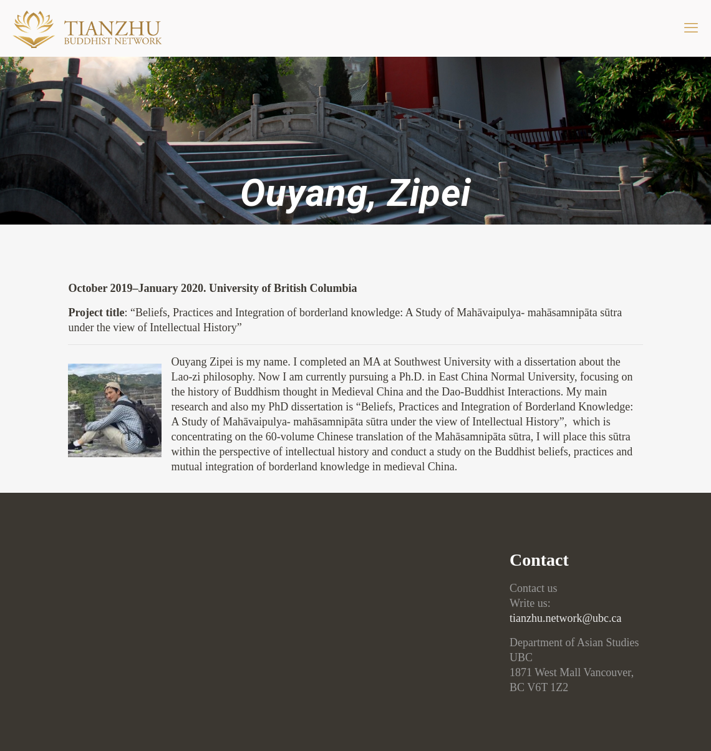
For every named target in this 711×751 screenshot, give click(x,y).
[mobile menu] (691, 28)
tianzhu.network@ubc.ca (566, 618)
